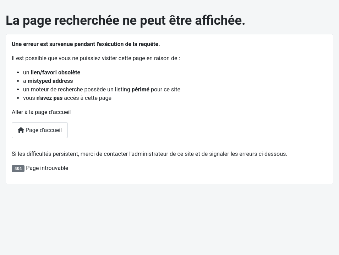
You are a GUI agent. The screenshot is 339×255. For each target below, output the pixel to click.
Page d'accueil (40, 130)
